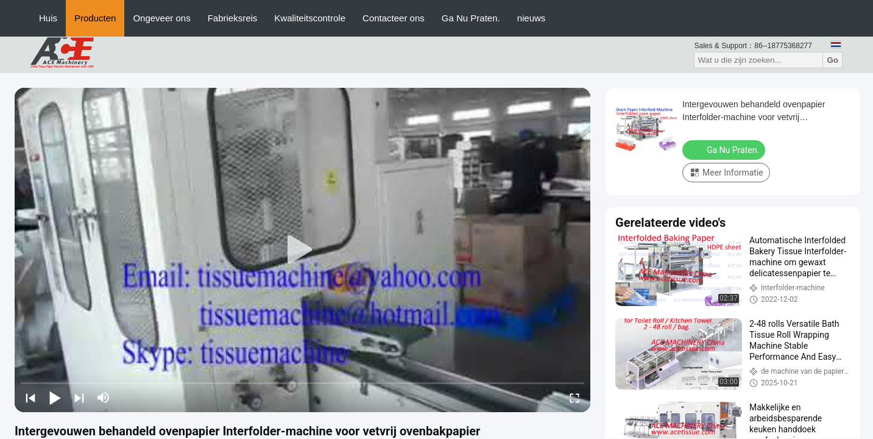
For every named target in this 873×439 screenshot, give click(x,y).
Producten (95, 18)
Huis (48, 18)
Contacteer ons (393, 18)
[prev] (30, 397)
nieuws (531, 18)
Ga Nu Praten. (471, 18)
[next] (79, 397)
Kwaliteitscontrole (309, 18)
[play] (303, 250)
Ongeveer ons (161, 18)
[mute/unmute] (103, 397)
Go (832, 60)
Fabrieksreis (233, 18)
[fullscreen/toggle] (574, 397)
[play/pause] (55, 397)
